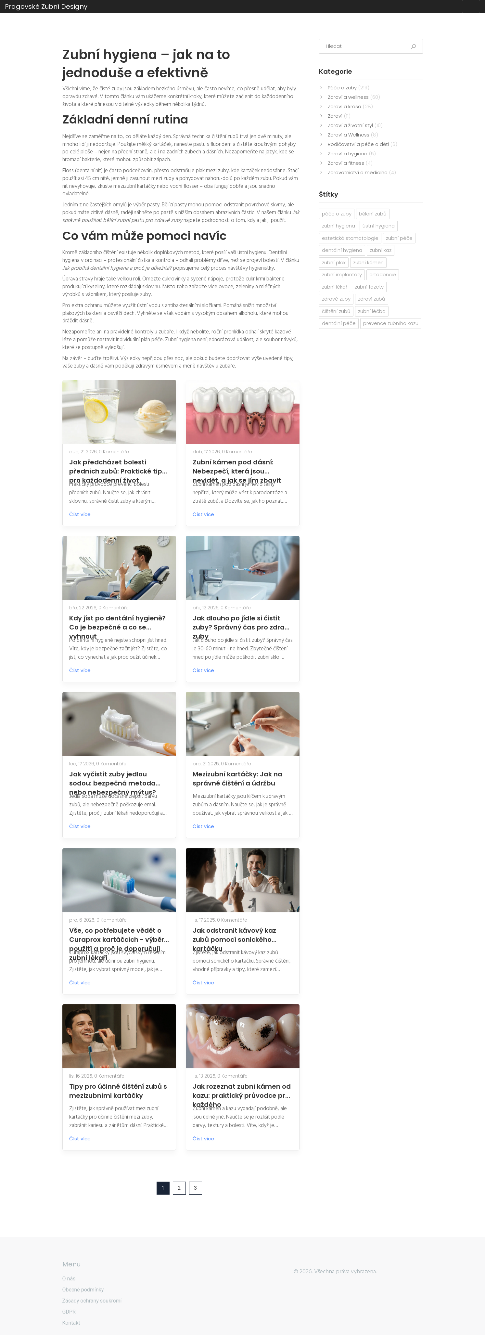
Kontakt (71, 1323)
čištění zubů (336, 311)
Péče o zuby (348, 87)
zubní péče (399, 238)
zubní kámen (368, 262)
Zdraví (339, 115)
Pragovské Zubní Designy (46, 6)
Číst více (84, 514)
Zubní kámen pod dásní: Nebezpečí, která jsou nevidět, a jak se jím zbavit (237, 467)
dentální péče (339, 323)
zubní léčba (372, 311)
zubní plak (334, 262)
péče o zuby (336, 213)
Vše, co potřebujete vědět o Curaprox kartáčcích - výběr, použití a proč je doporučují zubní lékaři (117, 935)
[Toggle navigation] (471, 6)
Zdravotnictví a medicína (362, 172)
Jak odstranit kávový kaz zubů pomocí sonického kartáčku (234, 935)
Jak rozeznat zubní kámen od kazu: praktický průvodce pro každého (242, 1091)
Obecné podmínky (83, 1290)
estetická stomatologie (350, 238)
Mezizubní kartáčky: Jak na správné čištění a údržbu (237, 779)
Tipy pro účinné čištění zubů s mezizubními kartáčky (118, 1091)
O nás (69, 1279)
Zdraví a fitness (350, 163)
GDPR (69, 1312)
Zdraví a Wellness (353, 134)
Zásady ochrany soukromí (92, 1301)
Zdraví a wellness (354, 97)
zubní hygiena (338, 225)
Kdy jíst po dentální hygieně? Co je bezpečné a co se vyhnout (117, 623)
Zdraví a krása (350, 106)
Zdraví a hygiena (352, 153)
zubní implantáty (342, 274)
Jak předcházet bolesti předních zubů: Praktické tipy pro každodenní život (117, 467)
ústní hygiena (379, 225)
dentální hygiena (342, 250)
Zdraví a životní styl (355, 125)
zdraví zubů (371, 298)
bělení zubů (373, 213)
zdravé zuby (336, 298)
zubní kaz (380, 250)
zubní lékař (334, 286)
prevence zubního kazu (390, 323)
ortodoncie (382, 274)
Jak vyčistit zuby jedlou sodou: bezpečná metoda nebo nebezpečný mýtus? (112, 779)
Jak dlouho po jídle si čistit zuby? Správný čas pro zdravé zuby (243, 623)
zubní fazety (369, 286)
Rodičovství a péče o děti (362, 144)
